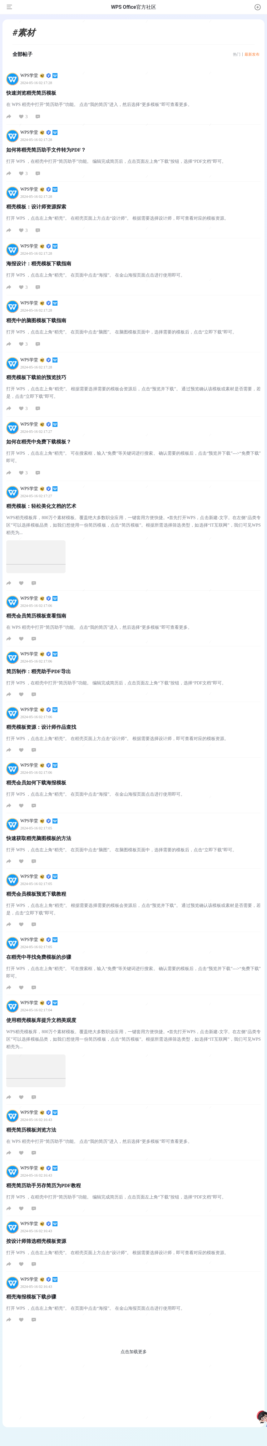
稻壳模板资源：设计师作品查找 (41, 727)
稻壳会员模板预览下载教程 (36, 894)
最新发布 (252, 54)
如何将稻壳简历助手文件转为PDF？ (46, 150)
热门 (236, 54)
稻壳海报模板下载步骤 (31, 1296)
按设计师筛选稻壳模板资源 (36, 1241)
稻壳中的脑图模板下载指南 (36, 320)
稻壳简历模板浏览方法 (31, 1130)
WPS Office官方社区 (133, 7)
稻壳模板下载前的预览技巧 (36, 377)
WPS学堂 (38, 75)
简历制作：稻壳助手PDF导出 (38, 671)
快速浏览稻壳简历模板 (31, 93)
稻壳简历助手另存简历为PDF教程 (43, 1185)
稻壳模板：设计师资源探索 (36, 206)
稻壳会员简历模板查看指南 (36, 615)
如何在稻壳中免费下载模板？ (38, 441)
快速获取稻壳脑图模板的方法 (38, 838)
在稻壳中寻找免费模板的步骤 (38, 957)
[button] (257, 7)
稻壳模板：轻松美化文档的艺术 (41, 506)
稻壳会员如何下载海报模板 (36, 782)
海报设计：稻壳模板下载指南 (38, 263)
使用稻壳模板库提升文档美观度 (41, 1020)
